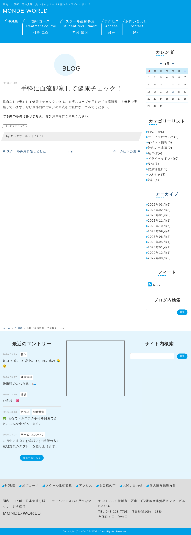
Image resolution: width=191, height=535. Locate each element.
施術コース (40, 27)
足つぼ (25, 412)
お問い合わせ (136, 27)
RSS (156, 285)
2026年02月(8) (159, 210)
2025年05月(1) (159, 242)
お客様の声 (107, 485)
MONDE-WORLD (25, 11)
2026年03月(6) (159, 204)
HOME (13, 21)
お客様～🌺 (11, 400)
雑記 (23, 394)
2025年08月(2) (159, 236)
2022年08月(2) (159, 258)
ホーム (6, 328)
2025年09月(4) (159, 231)
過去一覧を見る (32, 457)
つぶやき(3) (157, 174)
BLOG (18, 328)
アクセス (111, 27)
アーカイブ (167, 194)
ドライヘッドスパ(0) (163, 158)
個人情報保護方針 (163, 485)
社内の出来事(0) (160, 147)
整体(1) (153, 163)
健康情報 (26, 377)
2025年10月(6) (159, 226)
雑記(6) (153, 179)
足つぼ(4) (155, 153)
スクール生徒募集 (80, 27)
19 (173, 91)
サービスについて (14, 126)
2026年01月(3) (159, 215)
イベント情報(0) (160, 142)
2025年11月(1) (159, 220)
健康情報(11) (157, 169)
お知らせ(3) (157, 131)
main (71, 151)
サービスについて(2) (163, 137)
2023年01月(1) (159, 247)
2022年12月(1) (159, 252)
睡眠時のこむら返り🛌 (19, 383)
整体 (23, 354)
